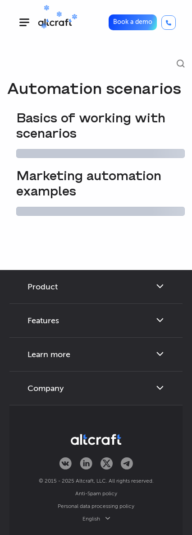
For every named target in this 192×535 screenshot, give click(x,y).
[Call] (168, 22)
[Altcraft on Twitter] (107, 464)
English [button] (96, 519)
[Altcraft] (55, 22)
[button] (133, 22)
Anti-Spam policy (96, 493)
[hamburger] (24, 22)
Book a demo (132, 22)
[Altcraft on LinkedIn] (86, 464)
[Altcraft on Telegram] (127, 464)
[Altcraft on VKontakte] (65, 464)
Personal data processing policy (96, 506)
